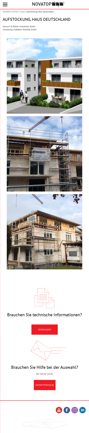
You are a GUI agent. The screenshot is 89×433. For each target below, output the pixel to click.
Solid (22, 11)
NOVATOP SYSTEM (10, 11)
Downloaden (44, 332)
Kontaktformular (44, 387)
